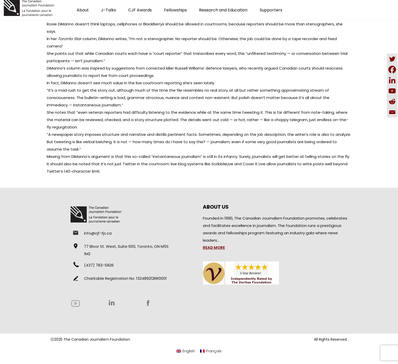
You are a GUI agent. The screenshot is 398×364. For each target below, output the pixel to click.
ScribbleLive (222, 164)
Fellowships (175, 10)
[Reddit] (392, 101)
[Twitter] (392, 59)
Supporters (271, 10)
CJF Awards (140, 10)
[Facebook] (392, 69)
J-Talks (108, 10)
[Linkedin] (392, 80)
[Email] (392, 112)
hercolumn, (74, 38)
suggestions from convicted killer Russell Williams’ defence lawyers (174, 68)
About (83, 10)
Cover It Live (254, 164)
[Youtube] (392, 91)
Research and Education (223, 10)
